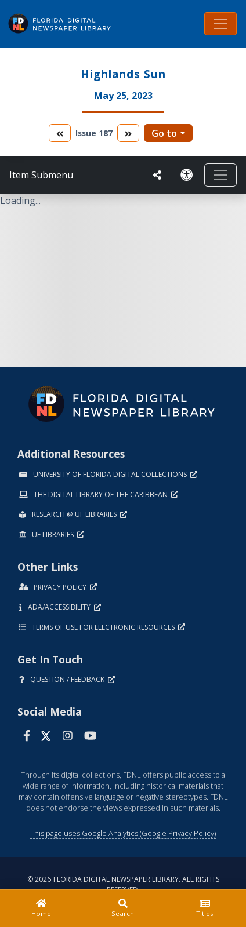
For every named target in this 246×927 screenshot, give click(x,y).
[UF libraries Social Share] (157, 175)
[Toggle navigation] (220, 23)
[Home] (41, 908)
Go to (164, 133)
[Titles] (205, 908)
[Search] (123, 908)
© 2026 (123, 884)
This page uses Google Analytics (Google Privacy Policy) (123, 833)
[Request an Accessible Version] (187, 175)
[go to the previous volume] (60, 133)
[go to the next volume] (128, 133)
